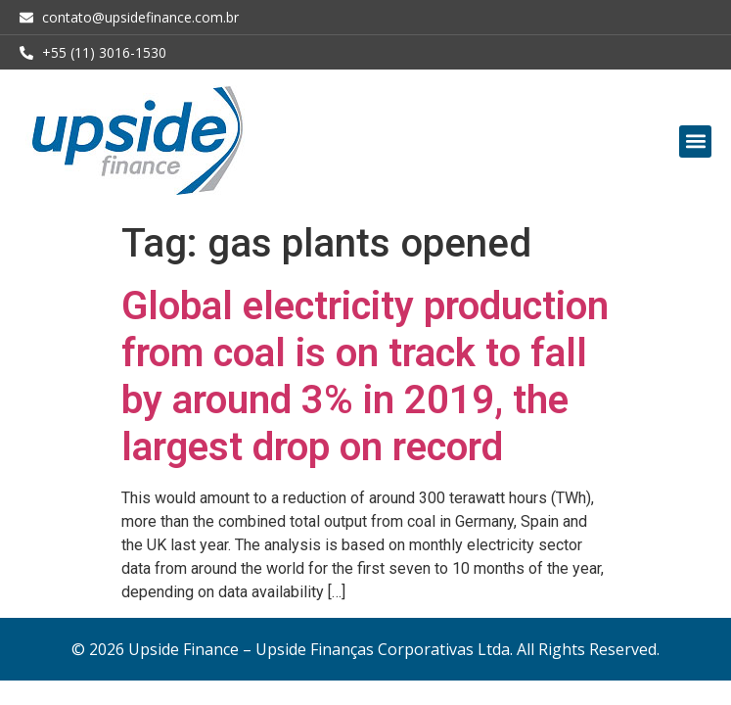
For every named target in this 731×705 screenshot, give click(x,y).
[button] (695, 141)
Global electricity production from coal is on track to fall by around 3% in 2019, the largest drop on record (365, 376)
